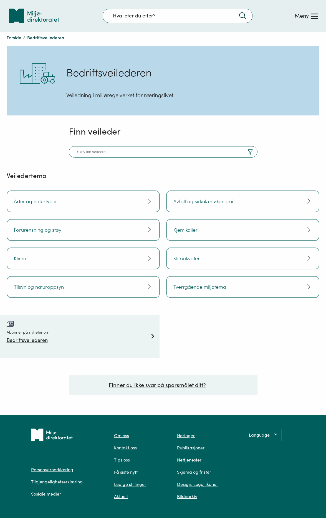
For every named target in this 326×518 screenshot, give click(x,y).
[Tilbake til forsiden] (34, 16)
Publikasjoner (190, 447)
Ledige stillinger (130, 484)
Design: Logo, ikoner (197, 484)
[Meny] (306, 16)
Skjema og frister (194, 472)
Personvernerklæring (52, 469)
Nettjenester (189, 460)
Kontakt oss (125, 447)
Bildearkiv (187, 496)
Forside (14, 37)
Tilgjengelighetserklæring (57, 482)
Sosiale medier (46, 494)
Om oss (121, 435)
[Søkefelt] (177, 16)
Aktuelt (121, 496)
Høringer (186, 435)
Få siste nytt (126, 472)
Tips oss (122, 460)
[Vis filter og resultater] (250, 153)
